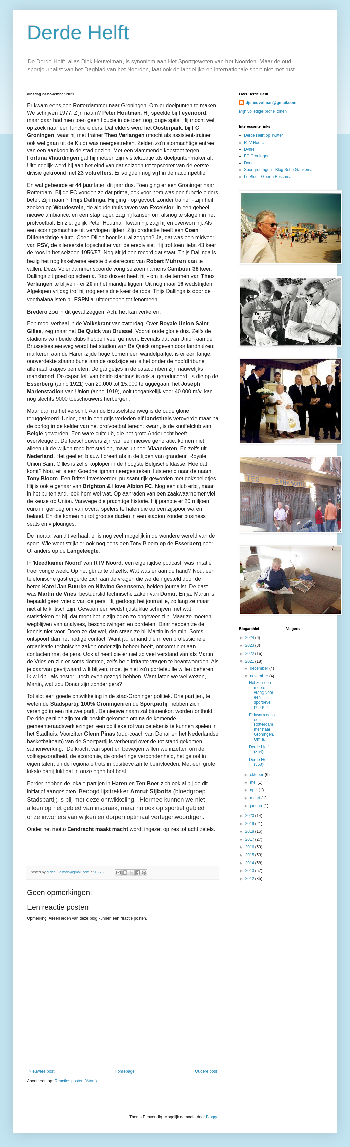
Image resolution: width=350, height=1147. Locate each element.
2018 (250, 831)
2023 (250, 645)
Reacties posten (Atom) (76, 1081)
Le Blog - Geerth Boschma (267, 176)
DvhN (249, 149)
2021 (250, 661)
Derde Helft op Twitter (263, 135)
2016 (250, 847)
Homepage (125, 1071)
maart (255, 798)
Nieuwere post (42, 1071)
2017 (250, 839)
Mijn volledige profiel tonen (263, 111)
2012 (250, 878)
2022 (250, 653)
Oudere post (206, 1071)
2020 (250, 815)
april (254, 790)
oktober (257, 774)
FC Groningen (256, 156)
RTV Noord (254, 142)
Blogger (213, 1117)
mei (254, 782)
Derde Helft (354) (259, 749)
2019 (250, 823)
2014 (250, 863)
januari (256, 805)
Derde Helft (78, 32)
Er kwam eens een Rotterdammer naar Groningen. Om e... (262, 727)
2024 (250, 637)
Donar (249, 163)
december (259, 668)
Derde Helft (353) (259, 762)
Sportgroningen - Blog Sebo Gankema (278, 169)
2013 (250, 870)
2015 (250, 855)
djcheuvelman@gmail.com (271, 102)
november (259, 676)
